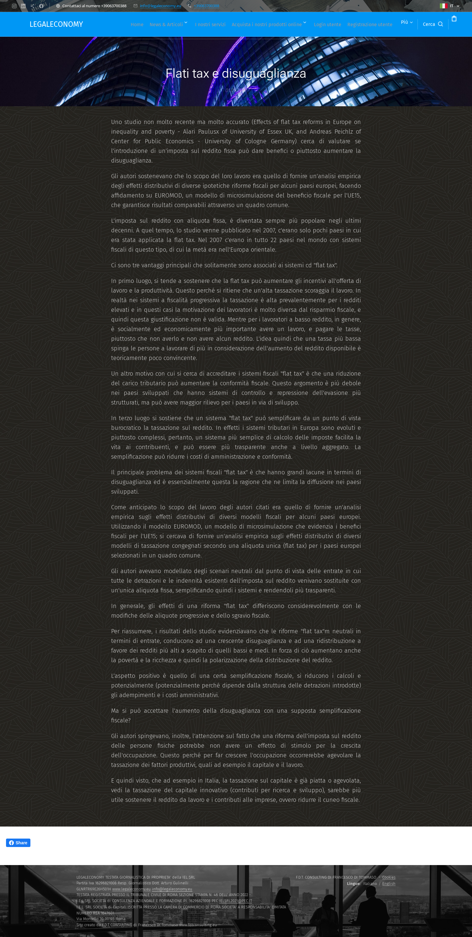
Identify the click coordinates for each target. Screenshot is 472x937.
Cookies (389, 877)
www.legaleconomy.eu (131, 889)
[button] (410, 24)
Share (18, 842)
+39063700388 (206, 5)
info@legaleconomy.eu (160, 5)
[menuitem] (147, 24)
